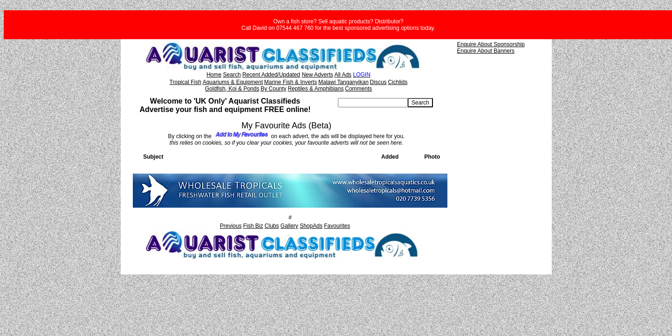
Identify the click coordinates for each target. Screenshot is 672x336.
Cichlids (397, 82)
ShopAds (311, 226)
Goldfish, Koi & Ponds (232, 88)
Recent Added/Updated (271, 74)
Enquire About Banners (485, 51)
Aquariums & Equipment (233, 82)
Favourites (337, 226)
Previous (231, 226)
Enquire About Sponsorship (491, 44)
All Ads (342, 74)
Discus (378, 82)
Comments (358, 88)
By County (273, 88)
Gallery (289, 226)
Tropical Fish (185, 82)
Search (232, 74)
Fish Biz (253, 226)
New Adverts (317, 74)
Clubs (272, 226)
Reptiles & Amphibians (315, 88)
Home (213, 74)
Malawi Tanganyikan (343, 82)
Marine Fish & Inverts (290, 82)
